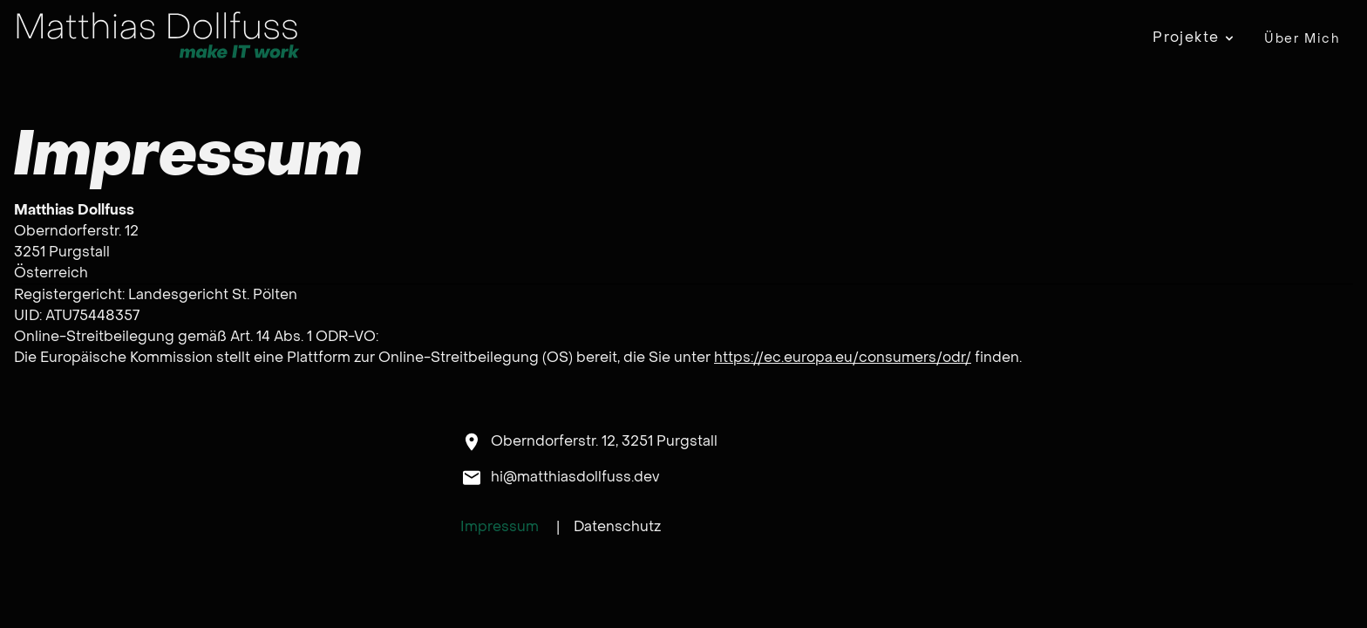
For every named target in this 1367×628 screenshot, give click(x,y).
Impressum (499, 526)
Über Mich (1301, 39)
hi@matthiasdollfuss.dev (575, 477)
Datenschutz (617, 526)
